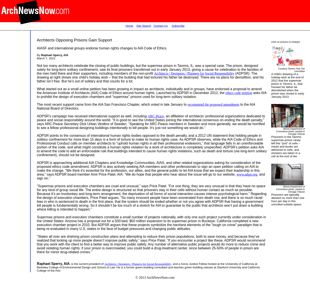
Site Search (143, 25)
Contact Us (160, 25)
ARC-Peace (156, 116)
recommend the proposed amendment (213, 104)
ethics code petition (238, 93)
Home (129, 25)
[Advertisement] (15, 115)
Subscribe (178, 25)
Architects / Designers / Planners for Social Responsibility (194, 73)
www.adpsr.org (247, 174)
